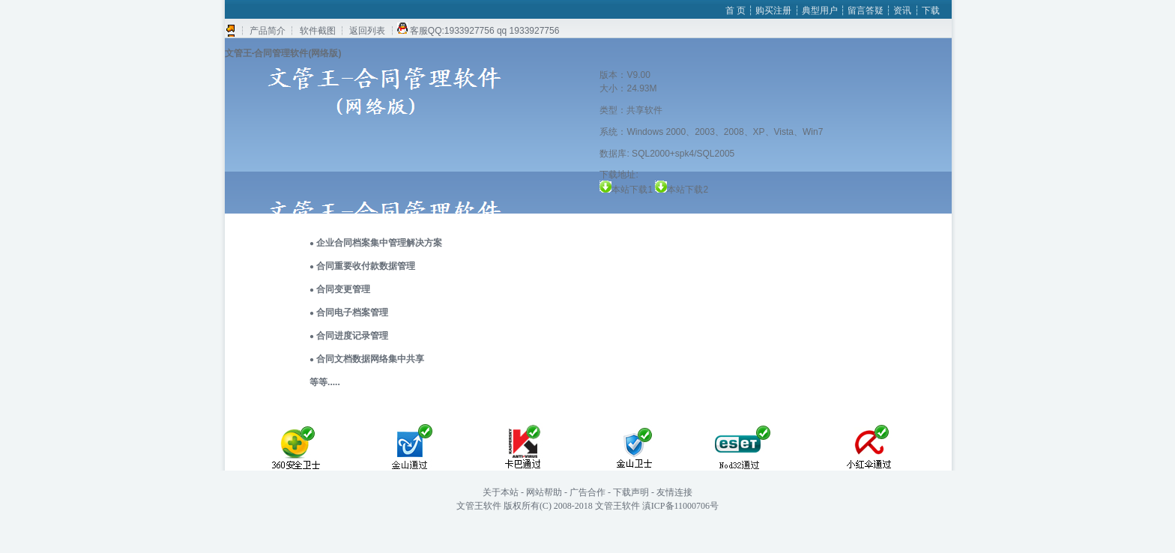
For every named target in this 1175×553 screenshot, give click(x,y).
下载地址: (618, 174)
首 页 (735, 10)
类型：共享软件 (630, 110)
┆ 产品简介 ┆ (267, 30)
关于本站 (501, 492)
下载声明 (631, 492)
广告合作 (587, 492)
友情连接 (674, 492)
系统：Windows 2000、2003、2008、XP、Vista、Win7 (711, 132)
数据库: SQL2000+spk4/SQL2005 (666, 153)
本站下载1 (639, 189)
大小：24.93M (627, 88)
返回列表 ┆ (372, 30)
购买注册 (774, 10)
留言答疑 (865, 10)
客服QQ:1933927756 (452, 30)
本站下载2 (687, 189)
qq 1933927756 (528, 30)
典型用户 (821, 10)
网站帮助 (544, 492)
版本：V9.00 (624, 75)
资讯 (903, 10)
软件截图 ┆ (322, 30)
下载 (931, 10)
